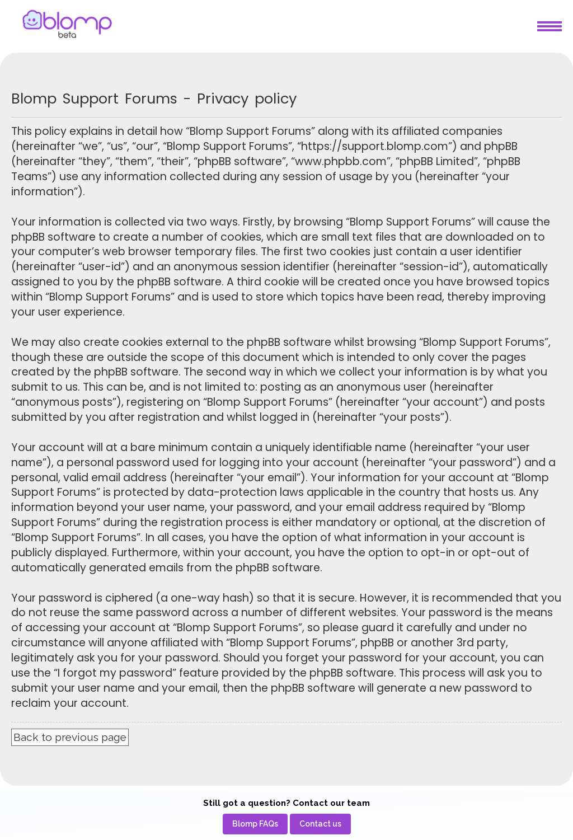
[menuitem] (255, 824)
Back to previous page (69, 737)
